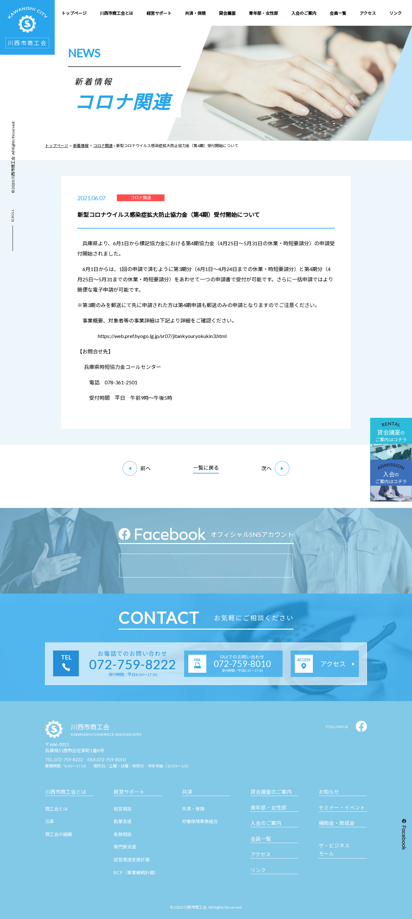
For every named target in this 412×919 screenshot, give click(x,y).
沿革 (49, 821)
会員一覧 (260, 839)
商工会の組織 (58, 834)
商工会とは (56, 808)
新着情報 (81, 145)
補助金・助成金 (337, 823)
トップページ (56, 145)
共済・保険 (193, 808)
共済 (187, 792)
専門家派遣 (125, 846)
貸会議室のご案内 (271, 792)
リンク (258, 870)
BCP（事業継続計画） (136, 872)
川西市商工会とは (65, 792)
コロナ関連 (103, 145)
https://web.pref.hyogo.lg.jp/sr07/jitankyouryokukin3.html (162, 336)
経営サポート (129, 792)
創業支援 (123, 821)
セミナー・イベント (342, 807)
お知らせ (329, 792)
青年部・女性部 (268, 807)
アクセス (260, 854)
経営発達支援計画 (132, 859)
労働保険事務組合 (200, 821)
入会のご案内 (265, 823)
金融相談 (123, 834)
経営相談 (123, 808)
